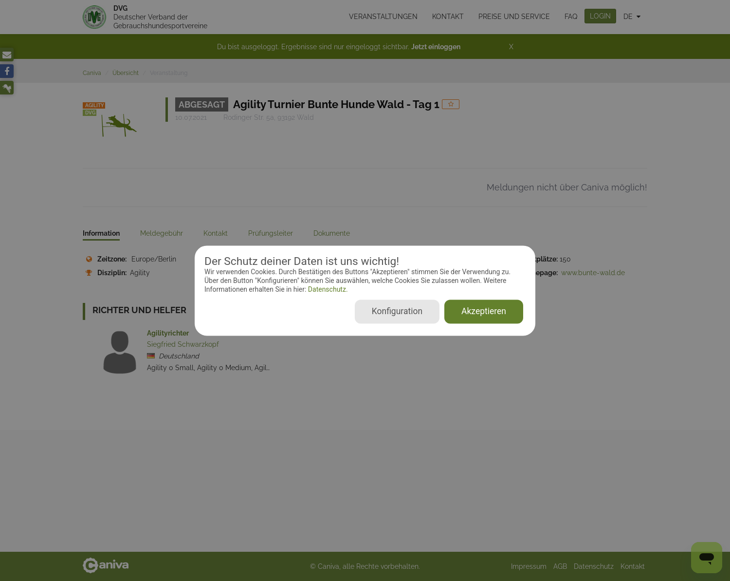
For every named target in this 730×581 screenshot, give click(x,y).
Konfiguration (397, 311)
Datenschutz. (326, 290)
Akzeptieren (483, 311)
